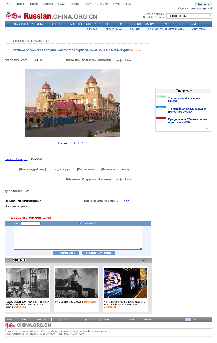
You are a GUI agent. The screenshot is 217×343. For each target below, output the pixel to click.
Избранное (73, 60)
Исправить (105, 60)
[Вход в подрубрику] (32, 169)
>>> (126, 200)
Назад (62, 143)
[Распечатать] (86, 169)
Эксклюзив (42, 40)
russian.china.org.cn (16, 60)
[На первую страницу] (116, 169)
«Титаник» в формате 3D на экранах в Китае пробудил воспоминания (124, 308)
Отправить (89, 60)
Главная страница (22, 40)
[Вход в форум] (61, 169)
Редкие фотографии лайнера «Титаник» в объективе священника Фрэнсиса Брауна (27, 308)
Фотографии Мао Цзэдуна (75, 306)
